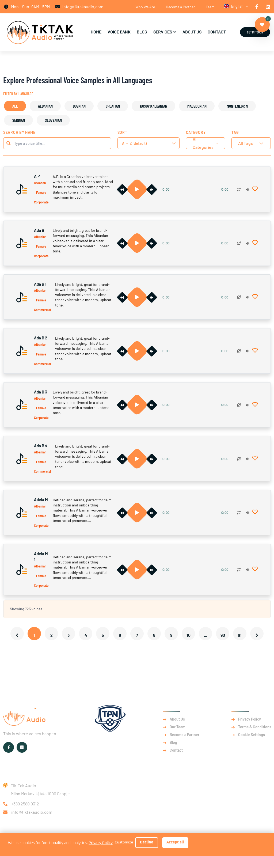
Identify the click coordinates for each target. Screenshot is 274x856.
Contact (217, 31)
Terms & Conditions (254, 727)
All (15, 105)
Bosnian (79, 105)
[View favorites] (262, 24)
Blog (142, 31)
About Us (191, 31)
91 (240, 635)
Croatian (113, 105)
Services (162, 31)
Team (210, 7)
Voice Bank (119, 31)
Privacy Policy (249, 719)
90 (222, 635)
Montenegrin (237, 105)
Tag (235, 132)
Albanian (45, 105)
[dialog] (137, 844)
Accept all (175, 842)
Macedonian (197, 105)
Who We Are (145, 7)
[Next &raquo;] (257, 633)
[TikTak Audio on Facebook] (256, 7)
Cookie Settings (251, 735)
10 (189, 635)
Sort (122, 132)
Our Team (177, 727)
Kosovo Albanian (153, 105)
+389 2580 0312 (25, 803)
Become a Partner (180, 7)
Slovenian (53, 120)
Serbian (18, 120)
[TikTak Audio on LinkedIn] (268, 7)
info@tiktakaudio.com (31, 812)
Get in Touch (255, 32)
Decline (146, 842)
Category (196, 132)
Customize (124, 842)
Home (96, 31)
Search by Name (19, 132)
